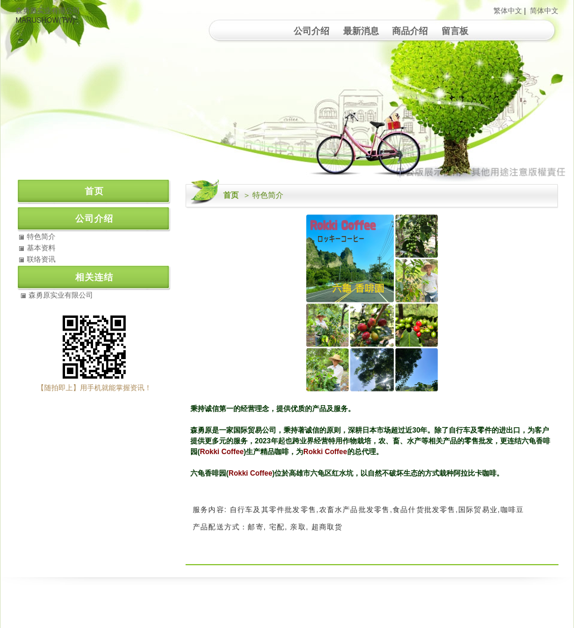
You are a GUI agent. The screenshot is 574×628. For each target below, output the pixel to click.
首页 (231, 195)
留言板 (455, 31)
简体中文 (544, 11)
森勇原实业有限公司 (48, 11)
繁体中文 (507, 11)
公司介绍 (311, 31)
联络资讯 (41, 259)
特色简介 (41, 236)
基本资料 (41, 248)
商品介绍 (410, 31)
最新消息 (361, 31)
